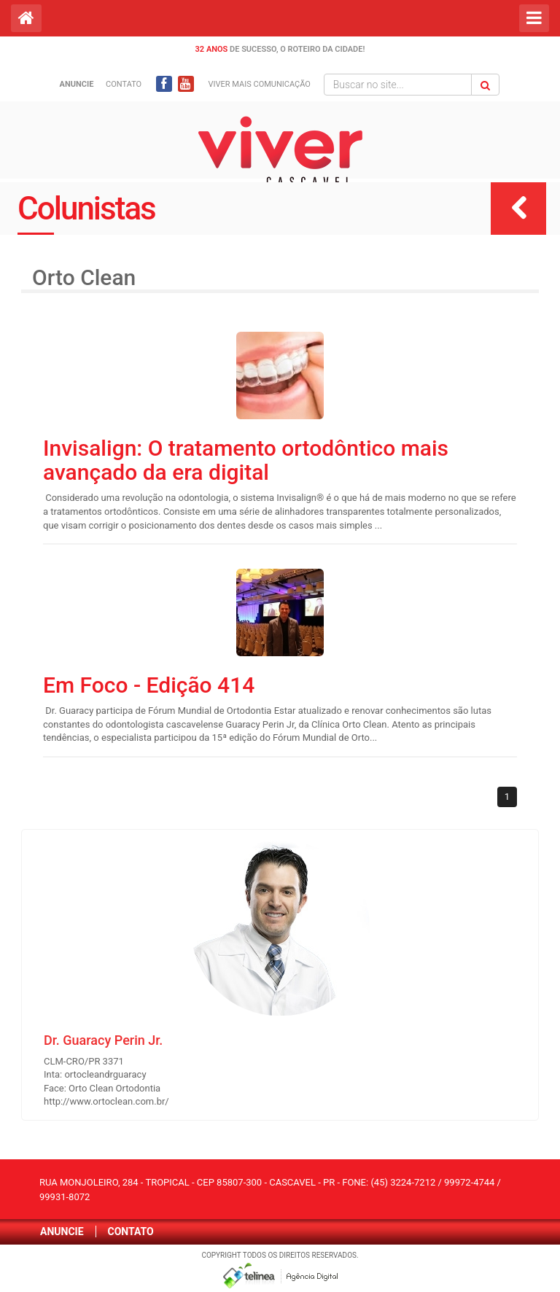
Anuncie (62, 1231)
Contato (123, 84)
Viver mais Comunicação (260, 84)
